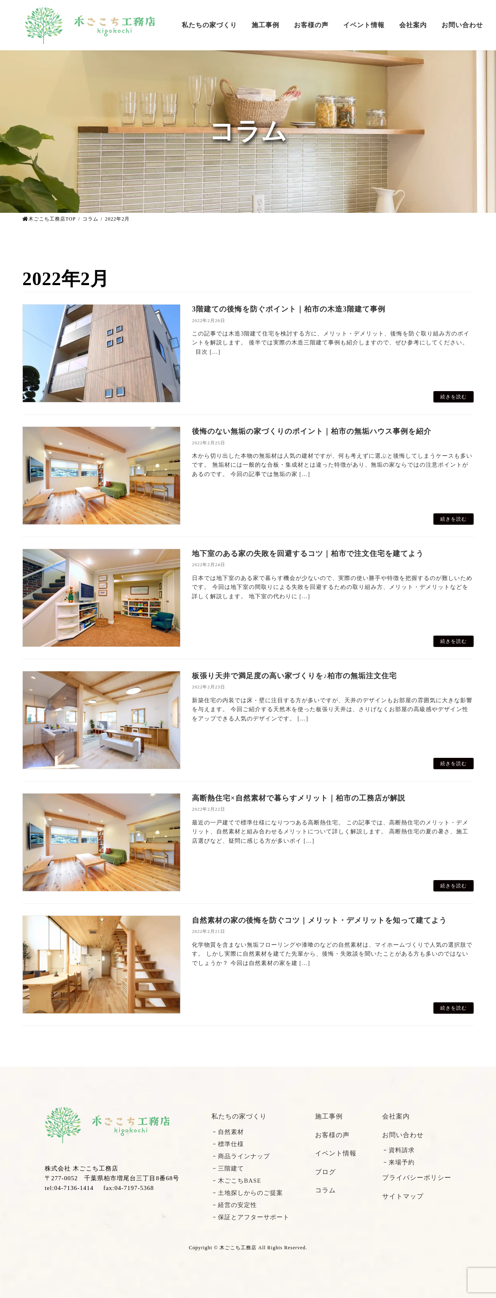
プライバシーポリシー (416, 1177)
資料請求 (402, 1150)
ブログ (325, 1171)
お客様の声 (332, 1134)
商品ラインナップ (244, 1156)
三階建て (231, 1168)
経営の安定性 (237, 1205)
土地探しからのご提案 (250, 1193)
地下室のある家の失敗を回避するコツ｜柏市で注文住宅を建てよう (308, 553)
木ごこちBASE (239, 1180)
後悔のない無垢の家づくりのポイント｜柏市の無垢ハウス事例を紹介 (311, 431)
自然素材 (231, 1132)
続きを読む (453, 397)
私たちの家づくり (239, 1116)
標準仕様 (231, 1144)
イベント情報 (336, 1153)
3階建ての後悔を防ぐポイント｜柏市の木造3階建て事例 (288, 309)
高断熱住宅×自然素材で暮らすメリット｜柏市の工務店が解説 (298, 798)
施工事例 (329, 1116)
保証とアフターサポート (253, 1217)
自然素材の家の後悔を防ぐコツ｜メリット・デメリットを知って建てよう (319, 920)
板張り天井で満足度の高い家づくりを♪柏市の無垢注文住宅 (294, 676)
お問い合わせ (403, 1134)
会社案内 (396, 1116)
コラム (325, 1190)
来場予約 (402, 1162)
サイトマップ (403, 1196)
